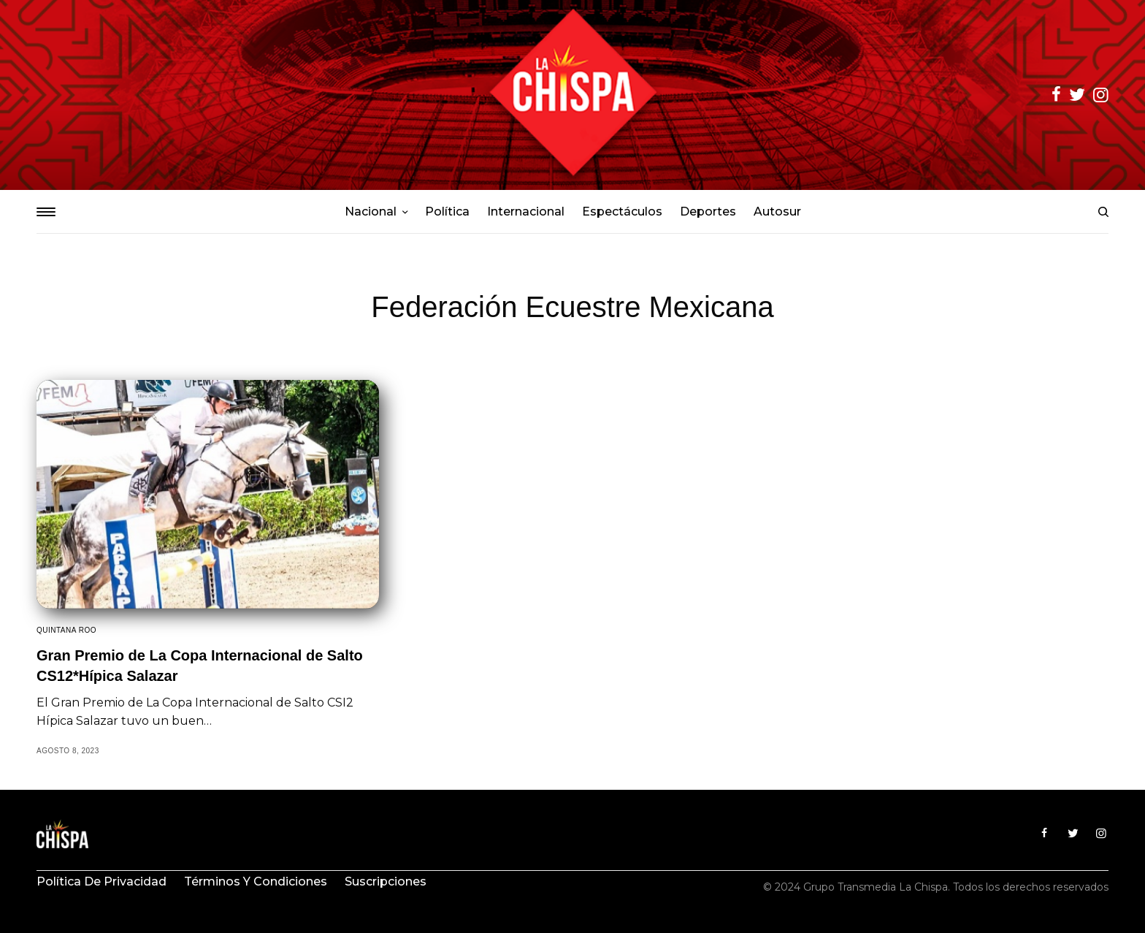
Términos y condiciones (255, 881)
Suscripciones (385, 881)
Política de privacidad (101, 881)
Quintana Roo (66, 630)
